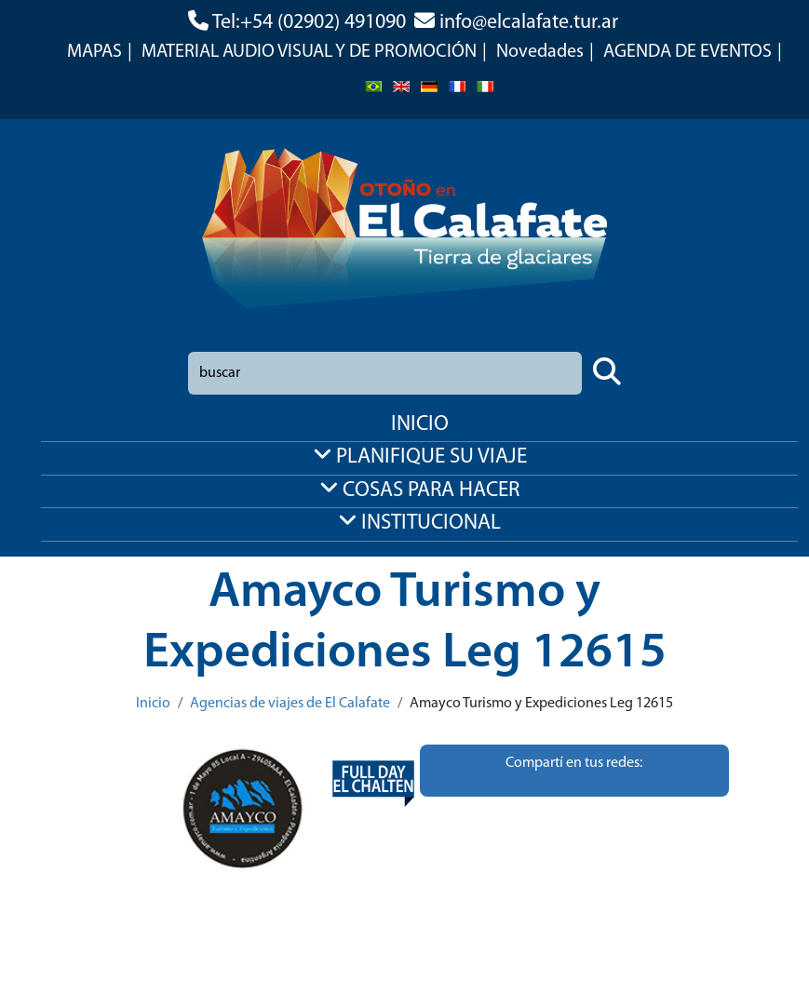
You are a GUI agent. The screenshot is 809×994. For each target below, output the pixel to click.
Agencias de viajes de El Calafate (290, 703)
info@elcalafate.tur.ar (528, 23)
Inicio (153, 703)
